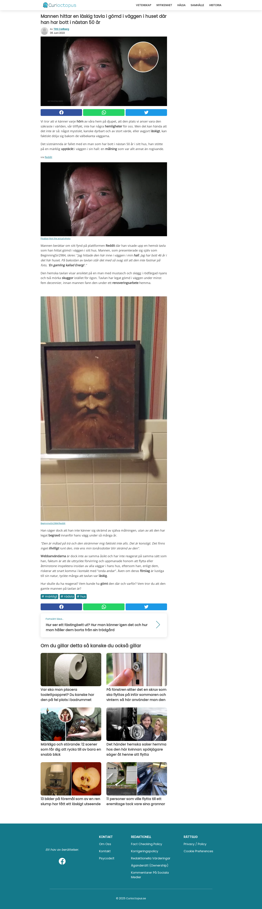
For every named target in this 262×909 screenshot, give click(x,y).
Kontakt (105, 851)
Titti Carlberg (61, 29)
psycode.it (106, 858)
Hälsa (181, 5)
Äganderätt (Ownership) (149, 865)
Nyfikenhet (164, 5)
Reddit (48, 157)
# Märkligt (49, 596)
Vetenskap (143, 5)
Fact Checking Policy (146, 844)
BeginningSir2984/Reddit (53, 523)
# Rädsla (67, 596)
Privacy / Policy (195, 844)
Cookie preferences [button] (198, 851)
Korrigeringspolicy (144, 851)
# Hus (81, 596)
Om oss (105, 844)
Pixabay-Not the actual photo (56, 238)
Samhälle (197, 5)
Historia (215, 5)
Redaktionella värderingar (150, 858)
